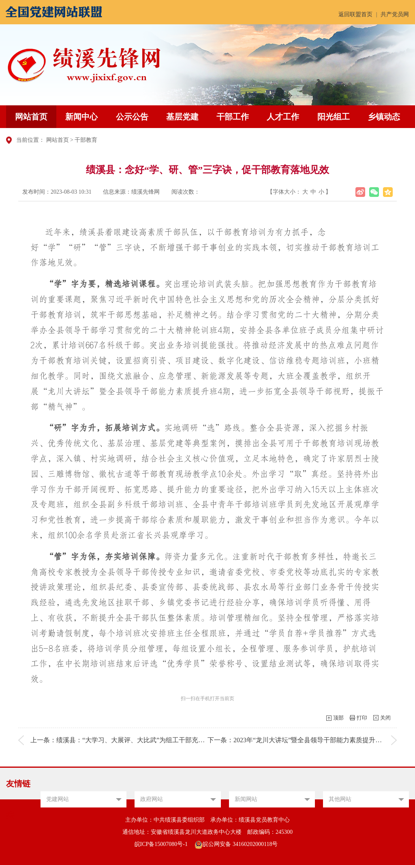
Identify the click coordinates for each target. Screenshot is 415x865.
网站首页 (31, 116)
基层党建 (182, 116)
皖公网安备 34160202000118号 (236, 844)
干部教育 (86, 140)
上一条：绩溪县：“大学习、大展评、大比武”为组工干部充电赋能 (124, 740)
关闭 (385, 718)
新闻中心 (81, 116)
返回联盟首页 (355, 14)
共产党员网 (395, 14)
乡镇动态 (384, 116)
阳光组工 (333, 116)
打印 (362, 718)
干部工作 (232, 116)
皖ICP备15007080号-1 (161, 844)
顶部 (338, 718)
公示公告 (132, 116)
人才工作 (283, 116)
